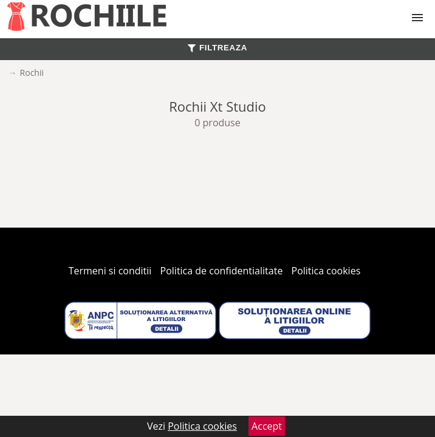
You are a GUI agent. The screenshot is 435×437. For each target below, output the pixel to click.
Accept (267, 426)
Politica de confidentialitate (221, 270)
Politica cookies (326, 270)
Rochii (32, 72)
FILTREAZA (217, 47)
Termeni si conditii (110, 270)
